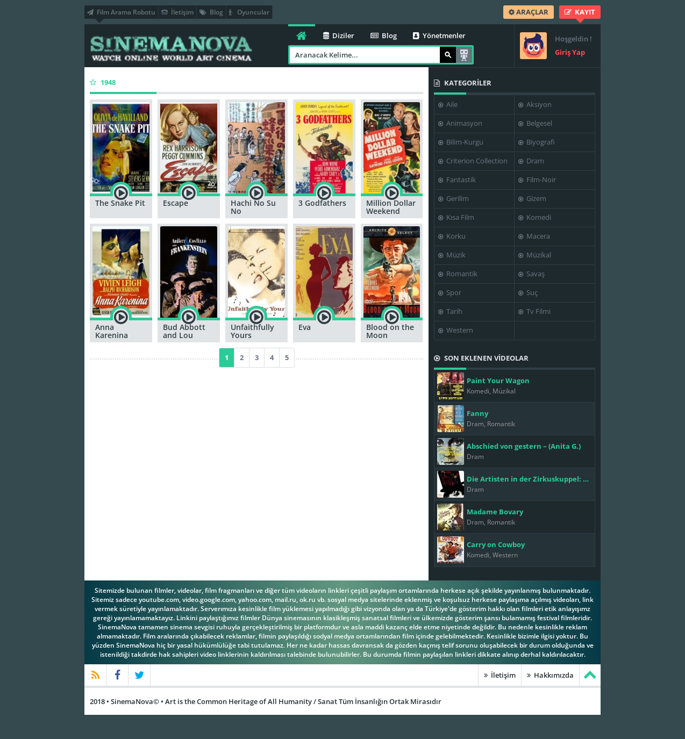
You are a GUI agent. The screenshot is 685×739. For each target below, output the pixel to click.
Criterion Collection (473, 161)
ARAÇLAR (528, 12)
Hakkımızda (550, 675)
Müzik (452, 255)
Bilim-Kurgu (460, 142)
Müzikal (534, 255)
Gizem (532, 198)
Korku (452, 236)
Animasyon (460, 123)
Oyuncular (249, 12)
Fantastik (457, 179)
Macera (534, 236)
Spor (449, 292)
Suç (528, 292)
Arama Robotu (464, 55)
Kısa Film (456, 217)
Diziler (338, 35)
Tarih (450, 311)
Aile (448, 104)
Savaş (531, 273)
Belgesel (535, 123)
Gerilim (453, 198)
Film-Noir (537, 179)
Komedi (534, 217)
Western (455, 330)
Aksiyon (535, 104)
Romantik (457, 273)
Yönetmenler (439, 35)
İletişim (177, 12)
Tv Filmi (534, 311)
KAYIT (580, 12)
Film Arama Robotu (121, 12)
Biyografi (536, 142)
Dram (531, 161)
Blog (211, 12)
